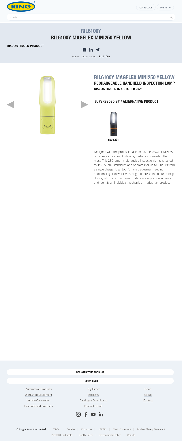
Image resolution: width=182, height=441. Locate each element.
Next (84, 104)
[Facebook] (86, 414)
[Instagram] (78, 414)
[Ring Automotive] (30, 6)
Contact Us (145, 7)
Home (75, 56)
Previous (10, 104)
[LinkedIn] (101, 414)
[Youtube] (93, 414)
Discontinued (88, 56)
